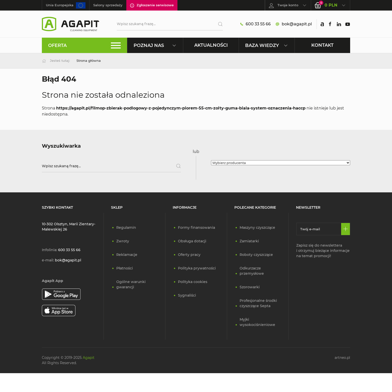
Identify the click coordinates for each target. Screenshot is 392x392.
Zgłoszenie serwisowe (152, 5)
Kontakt (322, 45)
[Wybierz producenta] (280, 162)
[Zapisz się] (345, 229)
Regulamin (126, 227)
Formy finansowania (196, 227)
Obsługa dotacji (192, 241)
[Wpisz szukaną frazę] (111, 166)
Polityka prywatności (197, 268)
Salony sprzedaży (108, 5)
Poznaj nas (155, 45)
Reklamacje (126, 254)
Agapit (88, 357)
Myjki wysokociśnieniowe (257, 322)
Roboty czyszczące (256, 254)
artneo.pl (342, 357)
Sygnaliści (187, 295)
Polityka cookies (192, 281)
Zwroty (122, 241)
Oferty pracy (189, 254)
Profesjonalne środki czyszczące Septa (258, 303)
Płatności (124, 268)
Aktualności (211, 45)
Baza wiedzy (266, 45)
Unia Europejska (65, 5)
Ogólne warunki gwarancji (131, 284)
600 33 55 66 (255, 24)
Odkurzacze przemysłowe (252, 271)
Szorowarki (250, 287)
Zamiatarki (249, 241)
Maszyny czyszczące (257, 227)
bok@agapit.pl (294, 24)
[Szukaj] (218, 24)
